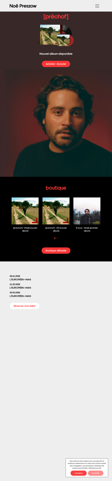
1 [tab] (54, 238)
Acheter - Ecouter (56, 63)
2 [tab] (57, 238)
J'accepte (79, 473)
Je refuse (95, 473)
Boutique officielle (56, 250)
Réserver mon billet (24, 305)
